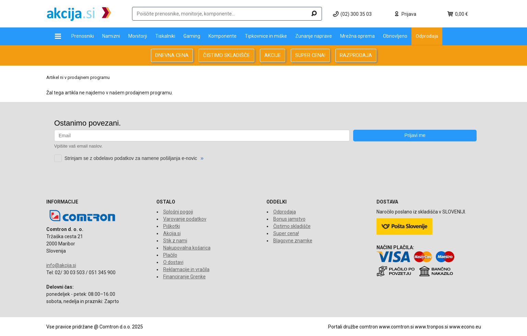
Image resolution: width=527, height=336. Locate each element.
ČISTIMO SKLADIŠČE (226, 55)
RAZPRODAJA (356, 55)
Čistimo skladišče (292, 226)
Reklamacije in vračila (186, 269)
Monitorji (137, 36)
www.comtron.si (396, 326)
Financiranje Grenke (184, 276)
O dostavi (173, 262)
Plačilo (170, 255)
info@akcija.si (61, 265)
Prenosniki (82, 36)
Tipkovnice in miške (266, 36)
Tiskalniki (165, 36)
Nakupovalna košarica (187, 248)
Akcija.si (172, 233)
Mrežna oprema (357, 36)
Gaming (191, 36)
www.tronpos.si (431, 326)
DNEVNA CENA (172, 55)
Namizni (111, 36)
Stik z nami (175, 240)
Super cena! (286, 233)
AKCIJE (272, 55)
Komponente (222, 36)
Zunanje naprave (313, 36)
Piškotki (171, 226)
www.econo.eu (465, 326)
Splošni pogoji (178, 212)
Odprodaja (427, 36)
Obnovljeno (395, 36)
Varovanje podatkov (184, 219)
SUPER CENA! (310, 55)
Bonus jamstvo (289, 219)
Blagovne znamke (292, 240)
